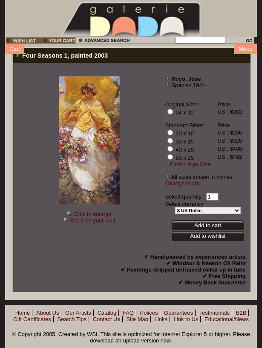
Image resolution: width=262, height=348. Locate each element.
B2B (241, 313)
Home (22, 313)
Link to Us (186, 319)
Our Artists (78, 313)
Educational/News (226, 319)
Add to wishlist (207, 236)
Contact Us (106, 319)
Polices (149, 313)
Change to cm (182, 183)
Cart (14, 49)
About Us (47, 313)
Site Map (137, 319)
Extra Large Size (190, 164)
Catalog (106, 313)
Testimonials (214, 313)
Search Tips (71, 319)
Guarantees (178, 313)
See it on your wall (92, 220)
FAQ (128, 313)
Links (161, 319)
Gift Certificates (32, 319)
